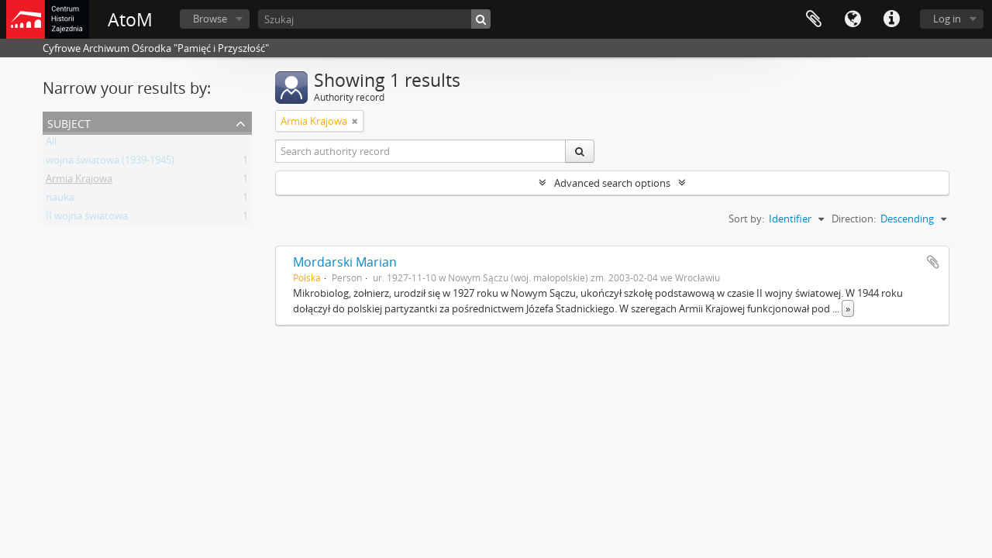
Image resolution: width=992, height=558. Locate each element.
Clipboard (813, 19)
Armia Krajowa (79, 181)
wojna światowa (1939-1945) (110, 163)
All (51, 144)
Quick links (891, 19)
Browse (210, 19)
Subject (69, 122)
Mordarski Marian (345, 261)
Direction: (854, 219)
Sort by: (746, 219)
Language (852, 19)
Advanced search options (612, 183)
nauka (60, 200)
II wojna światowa (87, 219)
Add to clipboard (933, 262)
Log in (947, 19)
